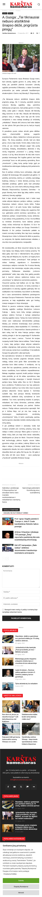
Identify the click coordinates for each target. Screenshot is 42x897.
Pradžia (4, 11)
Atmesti (21, 893)
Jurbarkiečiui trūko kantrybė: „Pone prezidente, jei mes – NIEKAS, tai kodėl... (25, 650)
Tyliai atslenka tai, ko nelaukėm (26, 683)
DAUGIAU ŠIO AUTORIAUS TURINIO (16, 513)
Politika (18, 11)
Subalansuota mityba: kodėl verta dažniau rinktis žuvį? (30, 717)
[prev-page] (3, 558)
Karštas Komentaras (9, 33)
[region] (21, 869)
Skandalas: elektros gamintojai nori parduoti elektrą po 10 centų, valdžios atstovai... (27, 638)
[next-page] (7, 558)
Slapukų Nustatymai (21, 886)
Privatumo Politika (10, 874)
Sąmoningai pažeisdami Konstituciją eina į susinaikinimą (31, 490)
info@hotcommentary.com (21, 780)
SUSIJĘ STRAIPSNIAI (11, 510)
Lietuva (11, 11)
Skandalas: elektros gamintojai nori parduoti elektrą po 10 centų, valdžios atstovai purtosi (27, 804)
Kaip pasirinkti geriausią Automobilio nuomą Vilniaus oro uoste (11, 739)
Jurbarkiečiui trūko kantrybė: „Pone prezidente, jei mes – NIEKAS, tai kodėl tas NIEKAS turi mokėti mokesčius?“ (26, 815)
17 (38, 33)
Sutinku (21, 880)
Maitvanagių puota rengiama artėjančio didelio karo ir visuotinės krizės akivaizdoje (26, 661)
